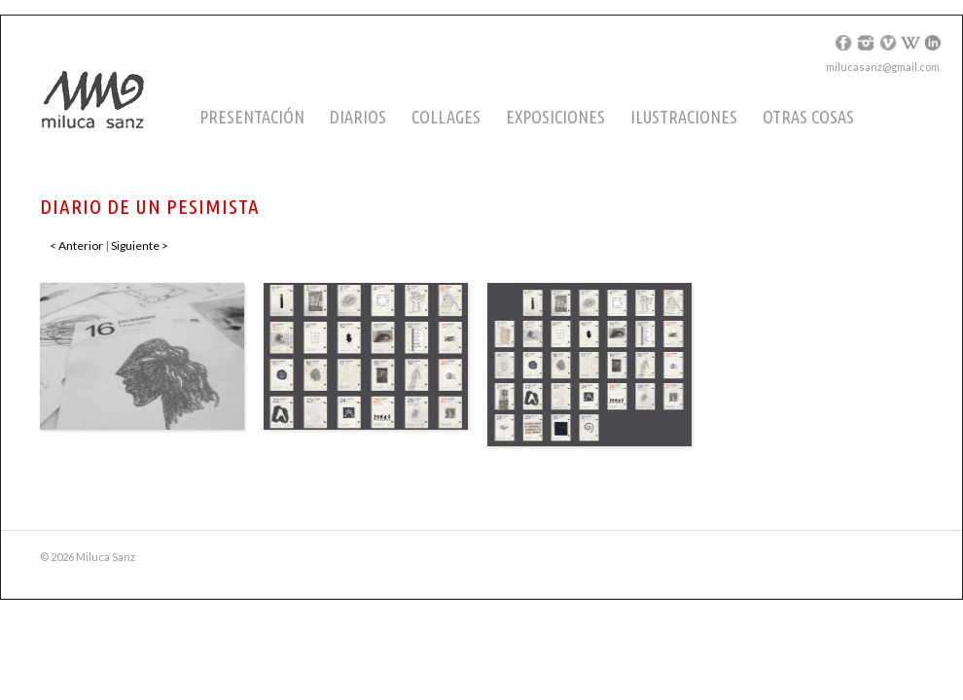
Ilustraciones (683, 116)
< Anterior (76, 245)
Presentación (251, 116)
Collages (446, 116)
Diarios (358, 116)
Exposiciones (555, 116)
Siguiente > (139, 245)
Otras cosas (808, 116)
